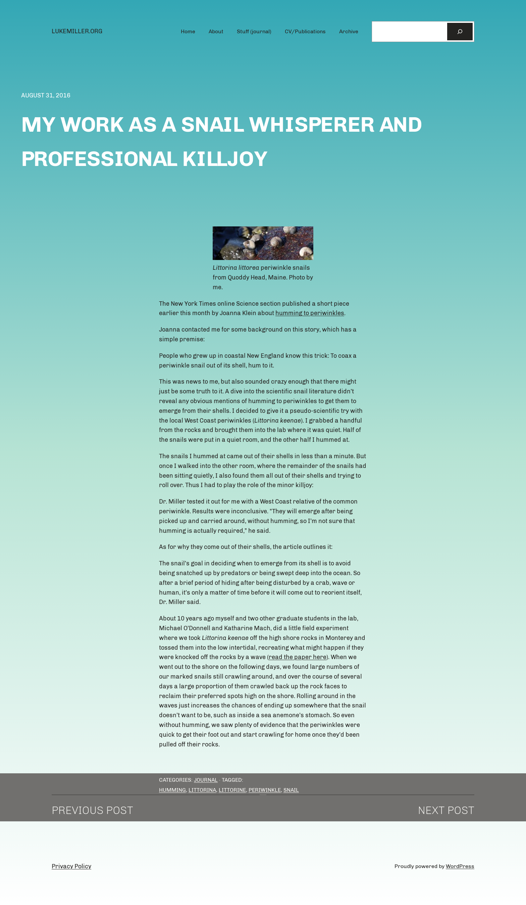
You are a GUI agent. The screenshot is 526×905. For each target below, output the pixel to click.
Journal (206, 780)
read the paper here (297, 657)
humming (172, 790)
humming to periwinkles (309, 313)
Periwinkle (265, 790)
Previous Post (92, 810)
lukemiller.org (77, 31)
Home (188, 31)
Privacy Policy (71, 866)
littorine (232, 790)
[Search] (460, 31)
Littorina (202, 790)
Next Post (446, 810)
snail (291, 790)
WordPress (460, 866)
